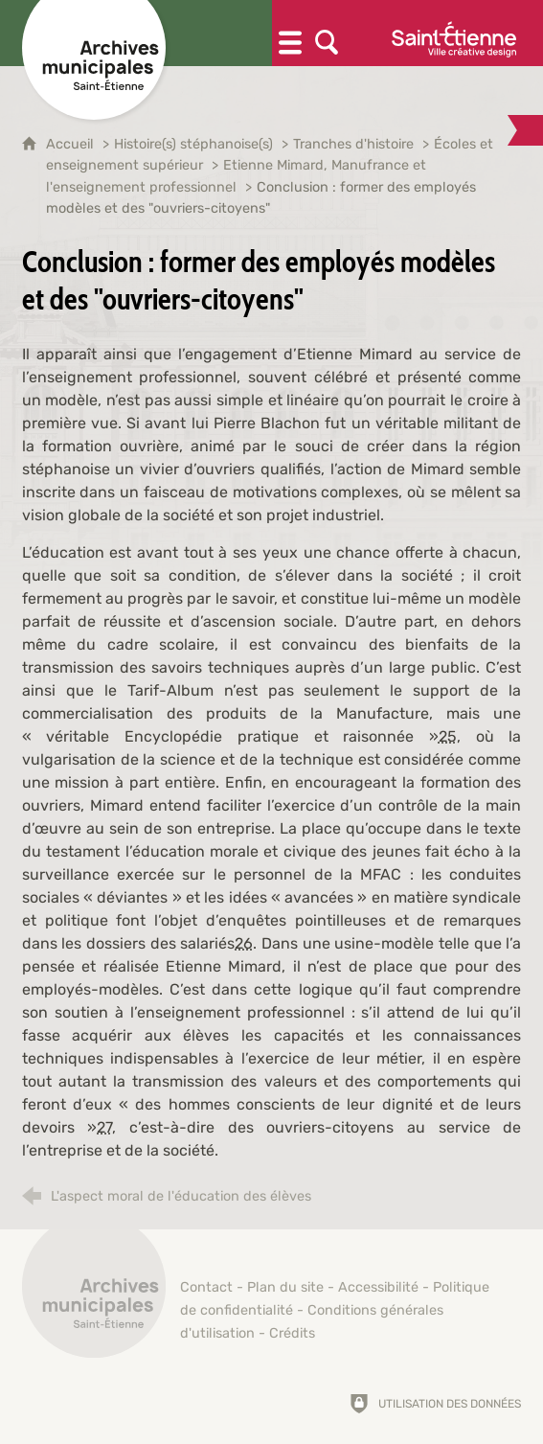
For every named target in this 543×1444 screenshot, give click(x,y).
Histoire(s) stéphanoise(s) (193, 144)
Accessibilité (378, 1287)
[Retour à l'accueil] (94, 1296)
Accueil (72, 144)
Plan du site (285, 1287)
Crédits (292, 1333)
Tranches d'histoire (353, 144)
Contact (206, 1287)
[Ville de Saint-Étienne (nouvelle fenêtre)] (454, 33)
